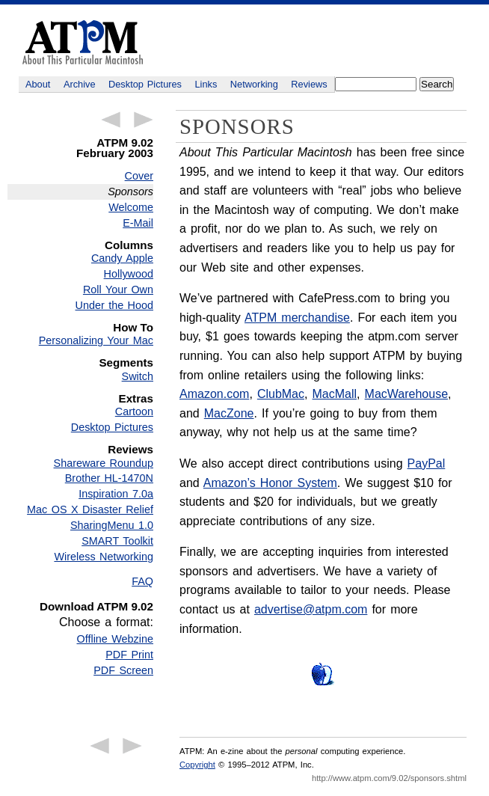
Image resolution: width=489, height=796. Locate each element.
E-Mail (138, 223)
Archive (80, 84)
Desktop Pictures (145, 84)
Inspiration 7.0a (116, 494)
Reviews (309, 84)
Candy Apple (122, 258)
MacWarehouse (406, 394)
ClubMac (280, 394)
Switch (137, 376)
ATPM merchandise (297, 317)
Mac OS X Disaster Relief (90, 509)
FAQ (142, 581)
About (37, 84)
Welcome (130, 207)
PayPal (427, 463)
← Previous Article (110, 119)
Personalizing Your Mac (96, 340)
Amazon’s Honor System (270, 483)
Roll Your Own (118, 290)
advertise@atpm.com (310, 609)
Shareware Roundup (103, 463)
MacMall (335, 394)
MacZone (229, 413)
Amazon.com (214, 394)
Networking (254, 84)
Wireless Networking (103, 557)
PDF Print (129, 655)
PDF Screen (123, 670)
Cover (139, 176)
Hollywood (128, 274)
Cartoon (134, 411)
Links (206, 84)
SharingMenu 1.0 (111, 525)
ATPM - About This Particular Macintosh (82, 42)
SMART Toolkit (117, 541)
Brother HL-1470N (109, 478)
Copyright (197, 764)
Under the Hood (114, 305)
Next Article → (143, 119)
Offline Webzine (115, 639)
